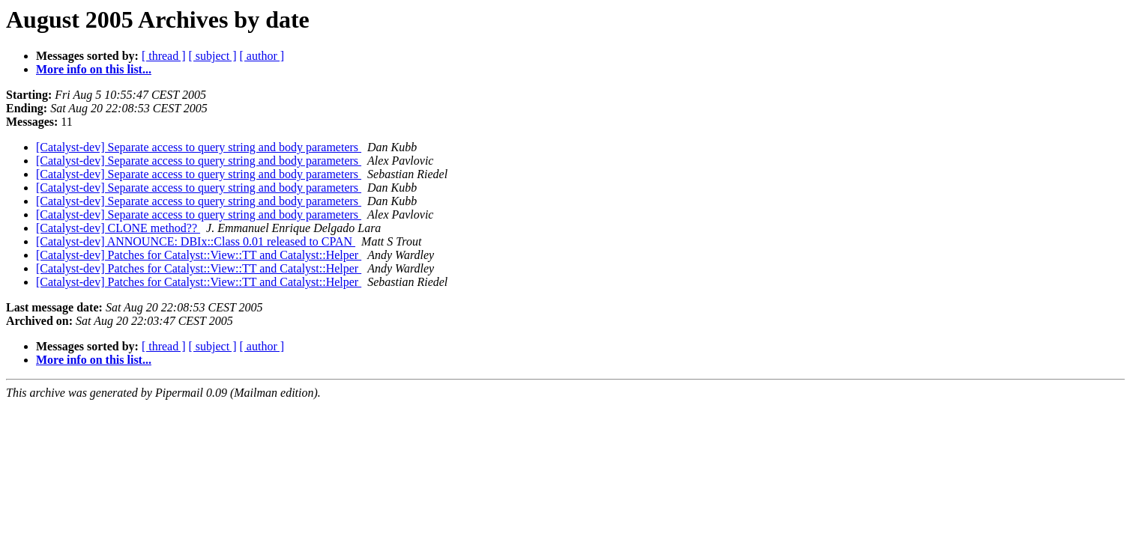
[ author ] (262, 55)
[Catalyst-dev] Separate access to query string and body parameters (198, 147)
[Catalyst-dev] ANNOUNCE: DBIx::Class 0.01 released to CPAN (195, 241)
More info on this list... (93, 69)
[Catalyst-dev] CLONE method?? (118, 228)
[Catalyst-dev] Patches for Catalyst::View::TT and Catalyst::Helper (198, 255)
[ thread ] (164, 55)
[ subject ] (213, 55)
